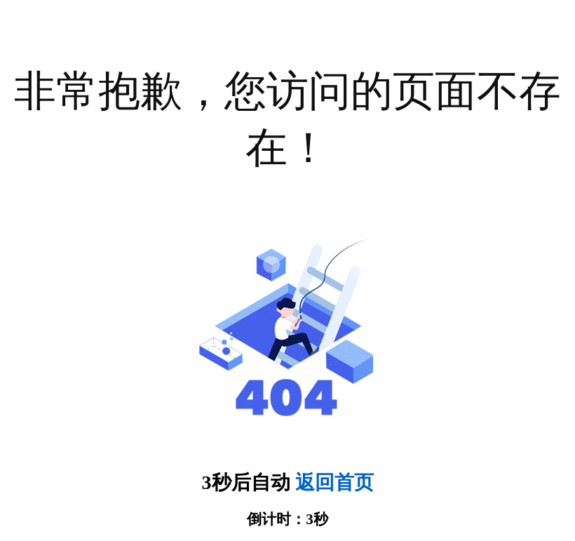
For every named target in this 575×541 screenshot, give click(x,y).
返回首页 (334, 482)
